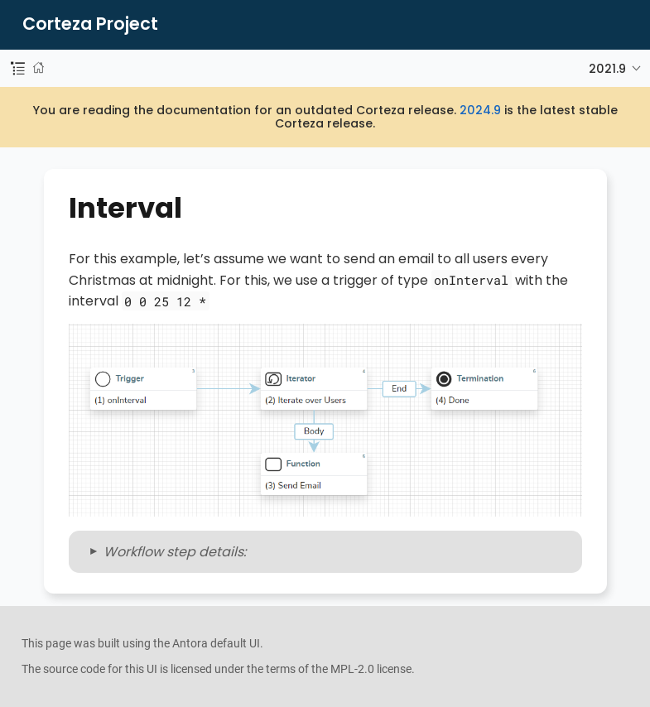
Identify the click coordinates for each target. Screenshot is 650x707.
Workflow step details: (175, 551)
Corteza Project (90, 24)
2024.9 (480, 110)
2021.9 (607, 68)
